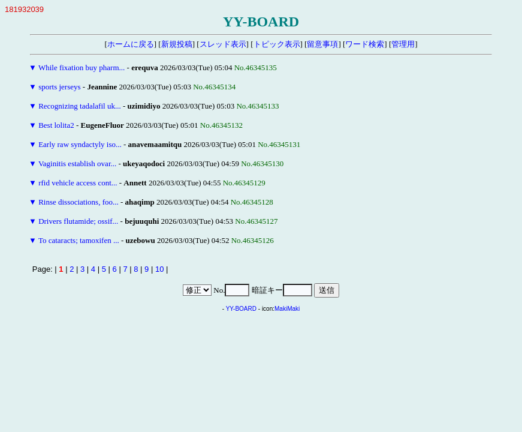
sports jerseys (59, 86)
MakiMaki (287, 308)
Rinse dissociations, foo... (78, 201)
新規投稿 (176, 44)
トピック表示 (277, 44)
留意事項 (322, 44)
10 (159, 269)
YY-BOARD (241, 308)
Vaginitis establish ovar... (77, 163)
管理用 (403, 44)
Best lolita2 (56, 125)
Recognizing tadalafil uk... (79, 105)
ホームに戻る (130, 44)
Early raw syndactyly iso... (80, 144)
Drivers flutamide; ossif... (78, 221)
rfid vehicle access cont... (77, 182)
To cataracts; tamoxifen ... (78, 240)
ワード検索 (364, 44)
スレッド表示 (223, 44)
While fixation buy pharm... (81, 67)
